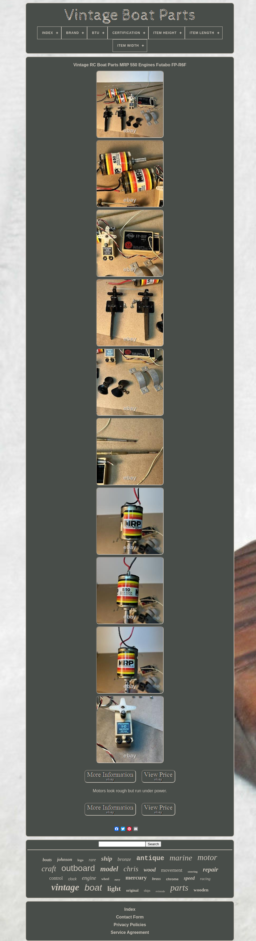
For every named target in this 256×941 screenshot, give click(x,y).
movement (171, 870)
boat (93, 887)
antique (150, 858)
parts (179, 887)
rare (92, 859)
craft (48, 868)
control (56, 878)
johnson (64, 859)
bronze (124, 859)
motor (207, 857)
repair (210, 869)
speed (189, 878)
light (114, 888)
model (109, 869)
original (132, 890)
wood (150, 869)
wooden (201, 889)
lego (80, 860)
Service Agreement (130, 932)
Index (129, 909)
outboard (78, 868)
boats (47, 859)
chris (130, 869)
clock (72, 879)
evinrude (160, 891)
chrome (172, 879)
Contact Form (130, 917)
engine (89, 878)
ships (147, 890)
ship (106, 858)
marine (181, 857)
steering (193, 871)
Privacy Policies (130, 924)
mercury (136, 877)
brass (156, 879)
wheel (105, 879)
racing (205, 879)
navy (117, 879)
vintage (65, 887)
